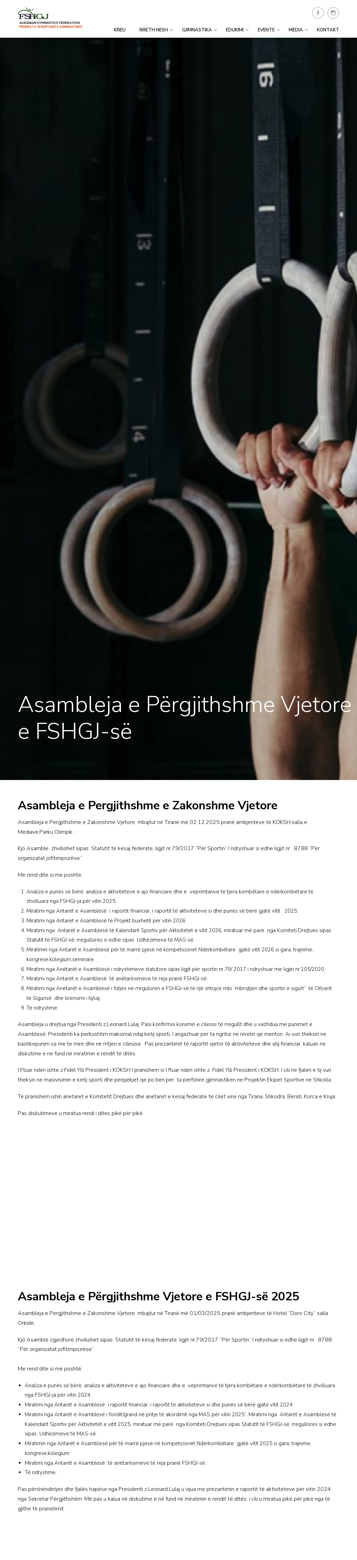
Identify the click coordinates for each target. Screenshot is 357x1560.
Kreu (120, 30)
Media (296, 30)
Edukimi (235, 30)
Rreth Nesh (153, 30)
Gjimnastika (197, 30)
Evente (266, 30)
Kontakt (328, 30)
